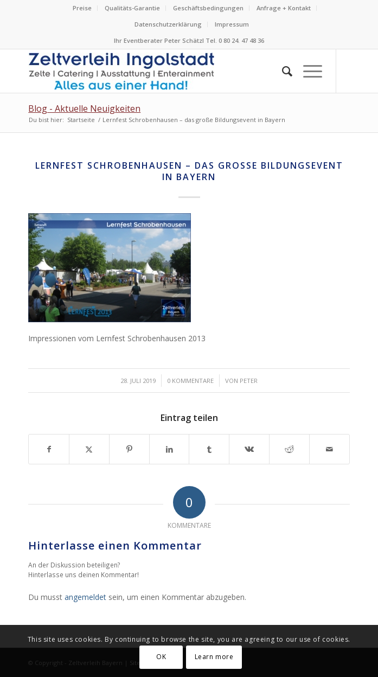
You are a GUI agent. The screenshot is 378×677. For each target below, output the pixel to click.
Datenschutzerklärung (168, 24)
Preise (82, 8)
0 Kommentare (190, 380)
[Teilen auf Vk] (249, 449)
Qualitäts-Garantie (132, 8)
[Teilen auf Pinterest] (129, 449)
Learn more (214, 656)
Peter (249, 380)
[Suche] (281, 71)
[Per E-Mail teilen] (329, 449)
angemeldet (85, 597)
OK (161, 656)
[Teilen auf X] (89, 449)
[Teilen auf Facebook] (49, 449)
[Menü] (307, 71)
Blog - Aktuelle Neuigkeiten (84, 108)
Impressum (232, 24)
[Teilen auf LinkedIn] (169, 449)
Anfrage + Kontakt (284, 8)
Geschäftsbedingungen (208, 8)
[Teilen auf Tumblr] (209, 449)
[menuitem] (82, 8)
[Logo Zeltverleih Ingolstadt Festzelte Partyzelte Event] (156, 71)
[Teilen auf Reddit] (289, 449)
